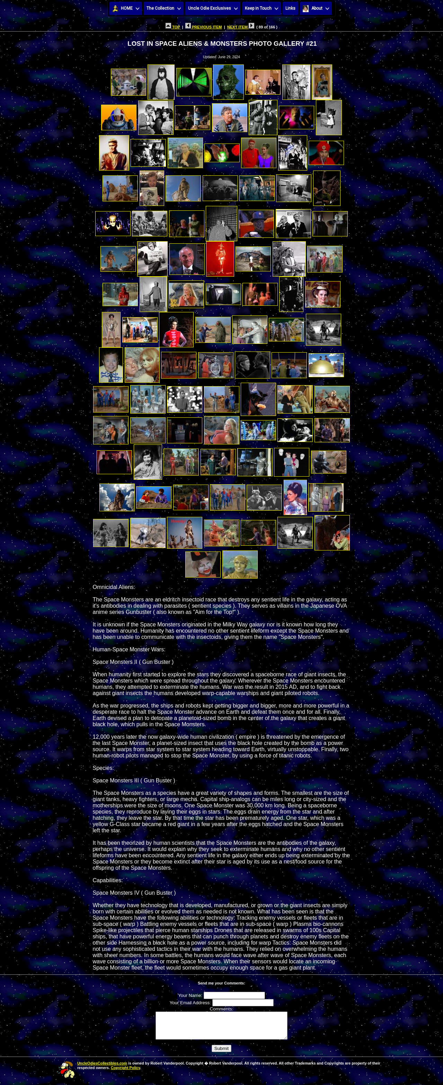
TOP (173, 27)
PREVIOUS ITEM (203, 27)
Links (290, 8)
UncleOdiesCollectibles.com (102, 1068)
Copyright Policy (125, 1073)
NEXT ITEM (240, 27)
